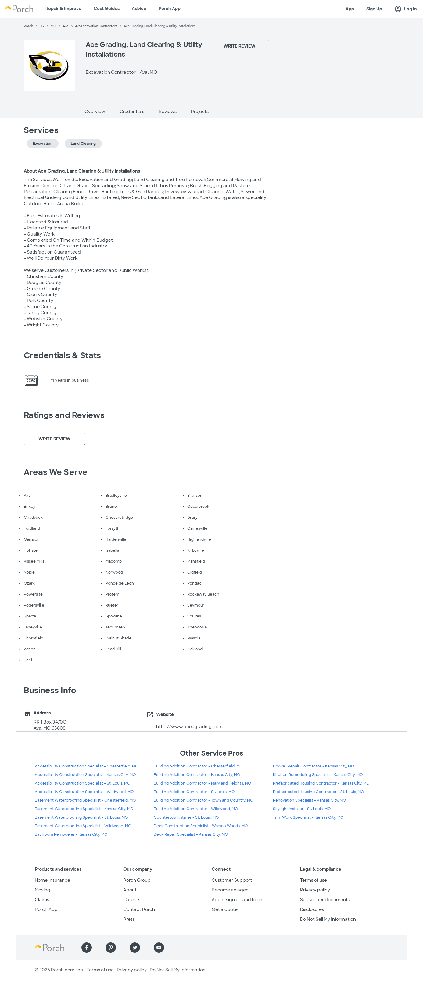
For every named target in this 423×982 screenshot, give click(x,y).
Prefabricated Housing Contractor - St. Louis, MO (318, 791)
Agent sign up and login (237, 899)
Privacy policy (315, 890)
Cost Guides (107, 8)
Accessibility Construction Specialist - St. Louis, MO (82, 783)
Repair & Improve (63, 8)
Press (129, 919)
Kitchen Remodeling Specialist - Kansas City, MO (318, 774)
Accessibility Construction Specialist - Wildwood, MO (84, 791)
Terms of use (313, 880)
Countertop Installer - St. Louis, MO (186, 817)
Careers (131, 899)
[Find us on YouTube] (159, 947)
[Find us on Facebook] (86, 947)
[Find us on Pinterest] (111, 947)
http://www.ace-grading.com (189, 726)
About (130, 890)
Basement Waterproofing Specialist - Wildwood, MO (83, 826)
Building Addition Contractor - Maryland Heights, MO (202, 783)
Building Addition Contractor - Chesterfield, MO (198, 766)
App (350, 9)
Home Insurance (52, 880)
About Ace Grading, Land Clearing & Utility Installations (82, 171)
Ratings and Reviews (64, 415)
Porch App (170, 8)
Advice (139, 8)
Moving (42, 890)
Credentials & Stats (62, 355)
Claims (42, 899)
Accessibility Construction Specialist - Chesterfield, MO (86, 766)
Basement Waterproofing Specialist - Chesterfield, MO (85, 800)
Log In (405, 9)
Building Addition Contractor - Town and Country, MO (203, 800)
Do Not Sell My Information (328, 919)
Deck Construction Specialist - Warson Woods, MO (201, 826)
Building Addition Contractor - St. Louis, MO (194, 791)
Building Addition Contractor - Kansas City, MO (197, 774)
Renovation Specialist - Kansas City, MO (309, 800)
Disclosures (312, 909)
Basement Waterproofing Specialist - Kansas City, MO (84, 808)
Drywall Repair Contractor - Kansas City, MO (313, 766)
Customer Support (232, 880)
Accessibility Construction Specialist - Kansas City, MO (85, 774)
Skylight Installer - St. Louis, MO (302, 808)
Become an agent (231, 890)
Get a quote (225, 909)
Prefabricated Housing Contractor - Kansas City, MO (321, 783)
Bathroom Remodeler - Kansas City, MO (71, 834)
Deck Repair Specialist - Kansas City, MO (191, 834)
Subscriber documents (325, 899)
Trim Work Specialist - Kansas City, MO (308, 817)
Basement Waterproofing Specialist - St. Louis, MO (81, 817)
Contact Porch (139, 909)
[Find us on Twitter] (135, 947)
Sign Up (374, 9)
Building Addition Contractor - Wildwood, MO (196, 808)
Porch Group (137, 880)
